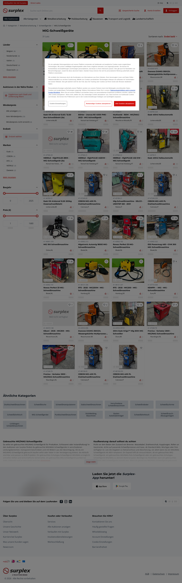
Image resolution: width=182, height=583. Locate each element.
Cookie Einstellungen (58, 103)
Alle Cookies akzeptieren (124, 103)
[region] (91, 84)
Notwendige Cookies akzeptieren (98, 103)
